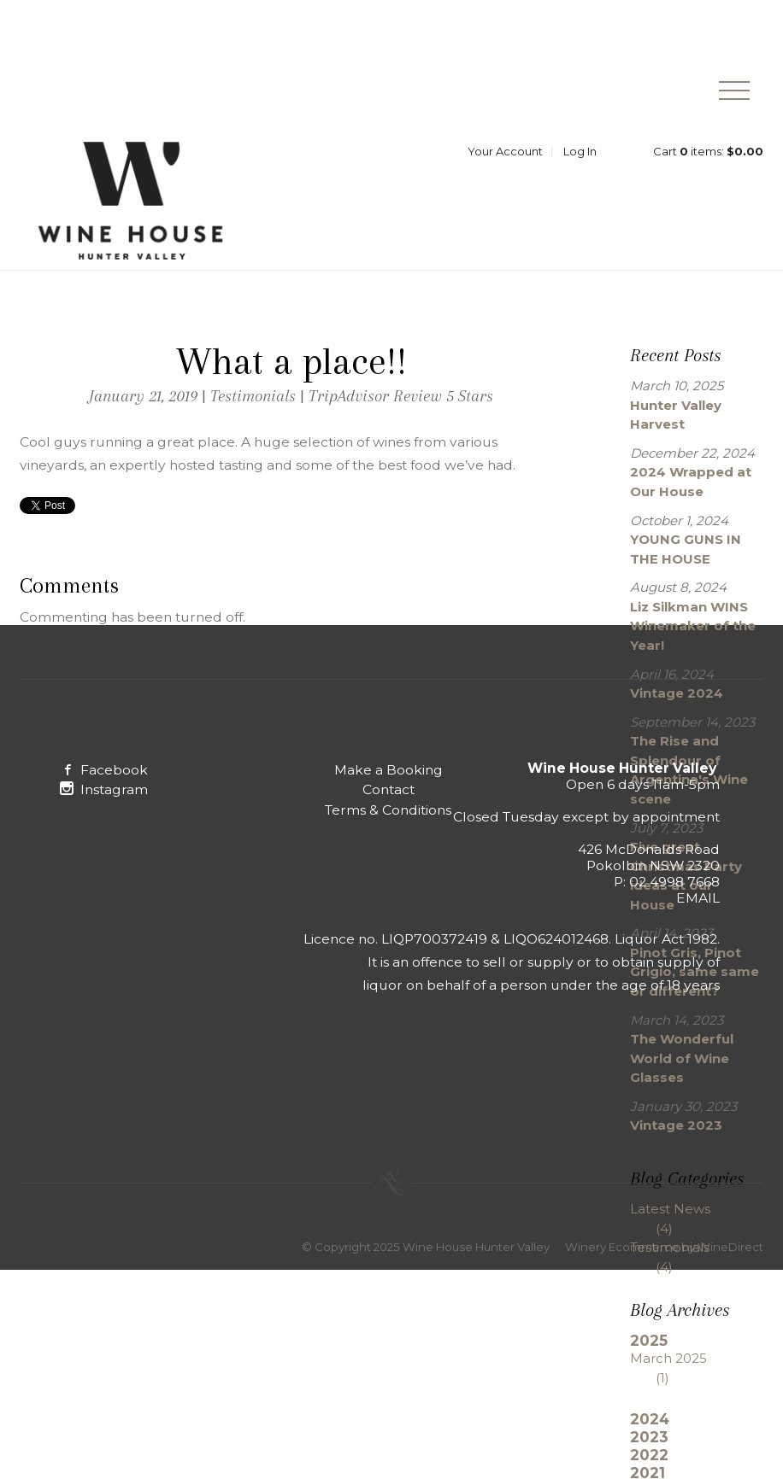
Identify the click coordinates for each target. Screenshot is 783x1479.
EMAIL (698, 908)
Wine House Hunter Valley (131, 210)
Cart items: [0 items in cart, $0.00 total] (708, 160)
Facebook (104, 780)
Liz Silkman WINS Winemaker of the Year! (693, 636)
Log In (580, 160)
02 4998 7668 (674, 892)
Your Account (505, 160)
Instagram (104, 800)
